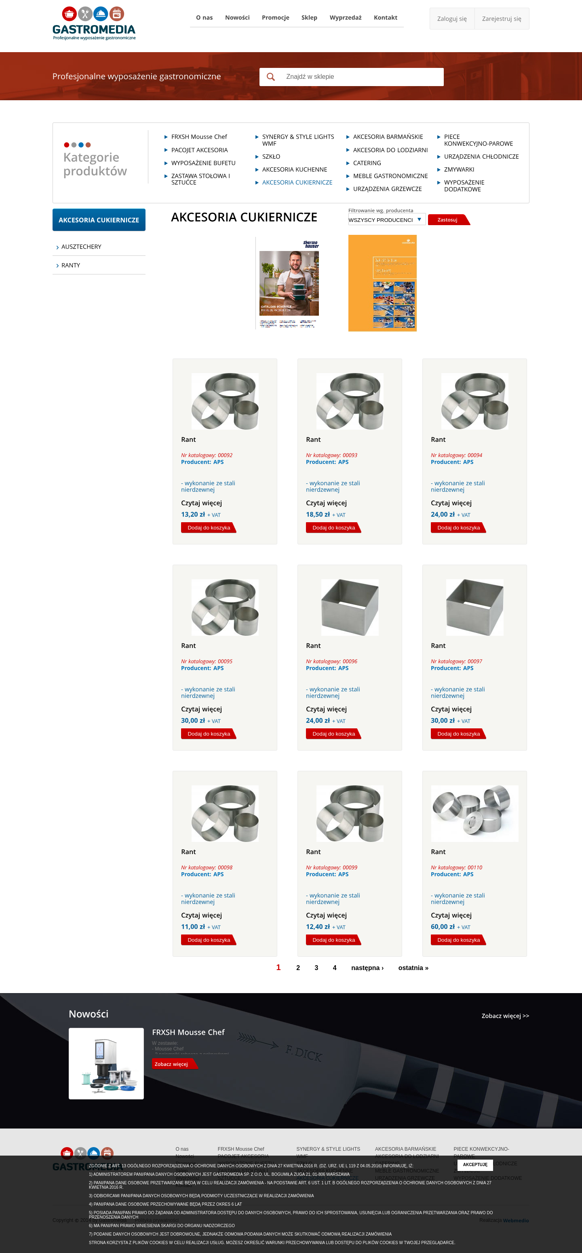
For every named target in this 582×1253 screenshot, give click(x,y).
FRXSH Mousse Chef (241, 1149)
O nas (181, 1149)
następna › (367, 967)
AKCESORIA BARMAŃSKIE (405, 1149)
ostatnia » (414, 967)
